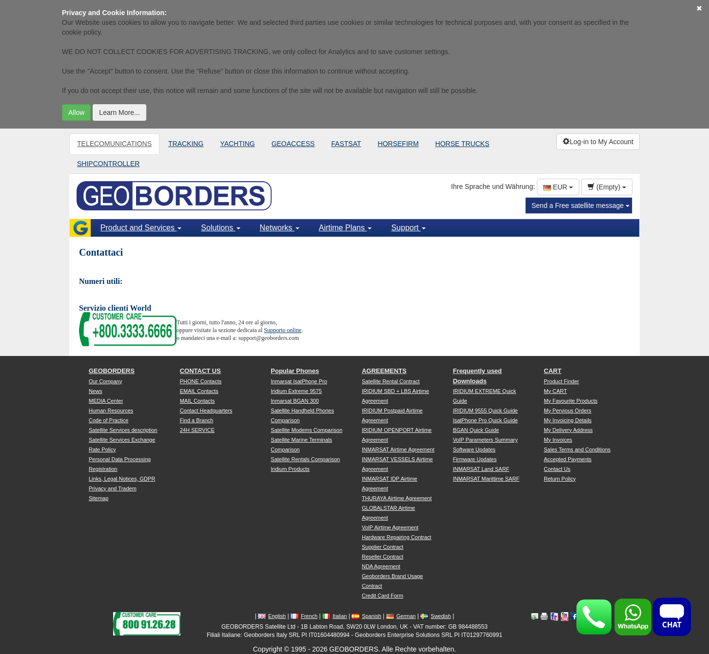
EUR (558, 187)
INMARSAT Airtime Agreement (398, 449)
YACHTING (237, 144)
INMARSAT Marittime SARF (486, 479)
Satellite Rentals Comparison (305, 459)
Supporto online (282, 330)
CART (552, 370)
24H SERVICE (197, 430)
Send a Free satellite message (581, 205)
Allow (76, 112)
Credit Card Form (382, 595)
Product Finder (561, 381)
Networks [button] (279, 228)
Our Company (105, 381)
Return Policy (559, 479)
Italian (334, 616)
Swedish (435, 616)
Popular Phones (295, 370)
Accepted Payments (567, 459)
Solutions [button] (220, 228)
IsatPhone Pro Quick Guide (485, 420)
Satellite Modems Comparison (306, 430)
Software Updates (474, 449)
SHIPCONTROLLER (108, 164)
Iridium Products (290, 469)
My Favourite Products (570, 401)
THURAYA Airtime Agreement (397, 498)
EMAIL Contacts (199, 391)
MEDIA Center (106, 401)
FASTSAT (346, 144)
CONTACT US (200, 370)
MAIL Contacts (197, 401)
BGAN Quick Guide (476, 430)
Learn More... (119, 112)
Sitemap (98, 498)
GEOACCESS (293, 144)
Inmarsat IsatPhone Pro (299, 381)
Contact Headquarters (206, 410)
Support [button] (408, 228)
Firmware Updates (475, 459)
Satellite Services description (123, 430)
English (272, 616)
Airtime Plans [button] (345, 228)
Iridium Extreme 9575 (296, 391)
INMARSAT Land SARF (481, 469)
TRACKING (185, 144)
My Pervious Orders (567, 410)
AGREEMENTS (384, 370)
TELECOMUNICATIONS (114, 144)
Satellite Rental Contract (391, 381)
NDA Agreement (381, 566)
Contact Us (557, 469)
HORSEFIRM (398, 144)
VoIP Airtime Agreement (390, 527)
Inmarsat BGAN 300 (294, 401)
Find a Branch (196, 420)
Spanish (366, 616)
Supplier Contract (382, 547)
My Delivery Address (568, 430)
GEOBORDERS (112, 370)
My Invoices (558, 440)
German (401, 616)
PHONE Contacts (201, 381)
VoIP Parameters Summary (485, 440)
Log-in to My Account (598, 142)
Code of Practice (108, 420)
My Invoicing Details (567, 420)
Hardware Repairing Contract (396, 537)
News (95, 391)
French (304, 616)
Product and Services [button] (141, 228)
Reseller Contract (382, 557)
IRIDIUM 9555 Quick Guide (485, 410)
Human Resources (111, 410)
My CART (555, 391)
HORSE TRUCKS (462, 144)
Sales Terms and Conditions (577, 449)
